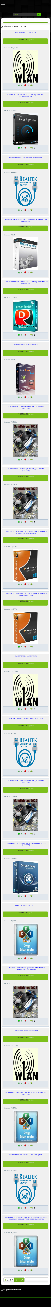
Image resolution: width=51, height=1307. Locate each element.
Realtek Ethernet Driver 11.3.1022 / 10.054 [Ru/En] (26, 1155)
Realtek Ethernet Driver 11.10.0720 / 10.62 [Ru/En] (26, 157)
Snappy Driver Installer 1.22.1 (26, 905)
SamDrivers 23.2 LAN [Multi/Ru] (26, 32)
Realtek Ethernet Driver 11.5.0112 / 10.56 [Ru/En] (26, 718)
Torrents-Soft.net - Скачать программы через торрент (11, 6)
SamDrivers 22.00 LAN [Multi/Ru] (26, 1030)
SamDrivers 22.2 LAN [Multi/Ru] (26, 656)
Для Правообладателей (11, 1290)
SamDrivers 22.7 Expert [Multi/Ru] (26, 344)
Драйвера (31, 40)
